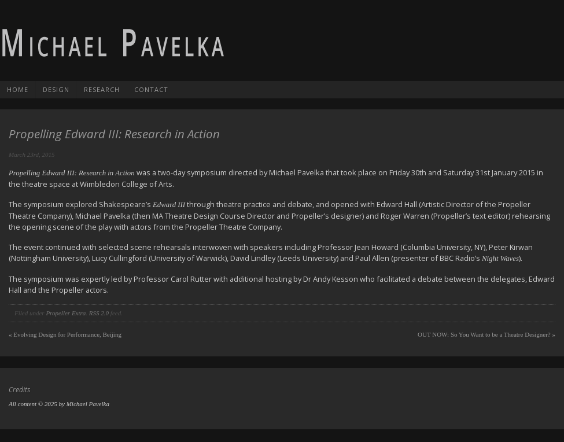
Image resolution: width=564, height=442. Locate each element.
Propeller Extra (66, 313)
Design (56, 89)
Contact (151, 89)
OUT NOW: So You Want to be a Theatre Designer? (486, 334)
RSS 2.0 (99, 313)
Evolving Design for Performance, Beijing (65, 334)
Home (17, 89)
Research (102, 89)
